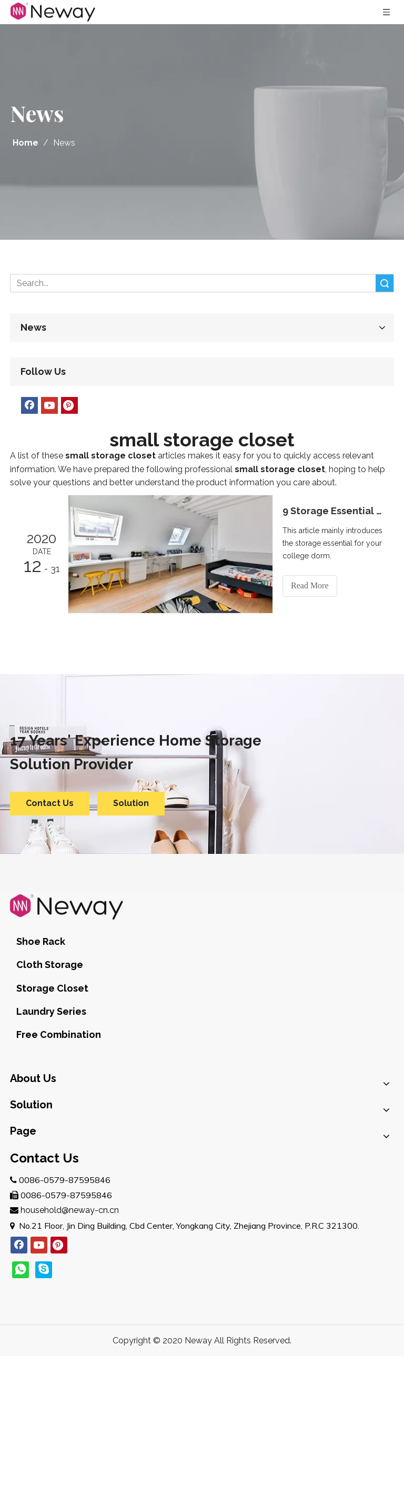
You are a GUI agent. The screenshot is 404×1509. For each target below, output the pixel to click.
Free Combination (58, 1034)
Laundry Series (51, 1011)
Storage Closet (52, 988)
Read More (310, 585)
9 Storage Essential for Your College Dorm (332, 510)
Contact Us (50, 803)
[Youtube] (49, 405)
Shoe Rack (40, 941)
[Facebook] (29, 405)
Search (384, 283)
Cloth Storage (49, 964)
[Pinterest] (69, 405)
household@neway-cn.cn (70, 1210)
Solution (131, 803)
